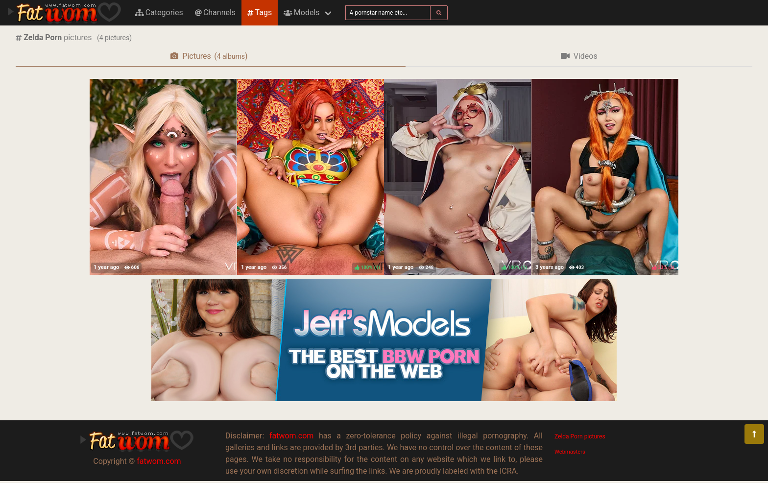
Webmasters (569, 452)
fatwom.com (159, 461)
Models (301, 12)
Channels (215, 12)
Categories (159, 12)
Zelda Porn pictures (579, 436)
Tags (259, 12)
